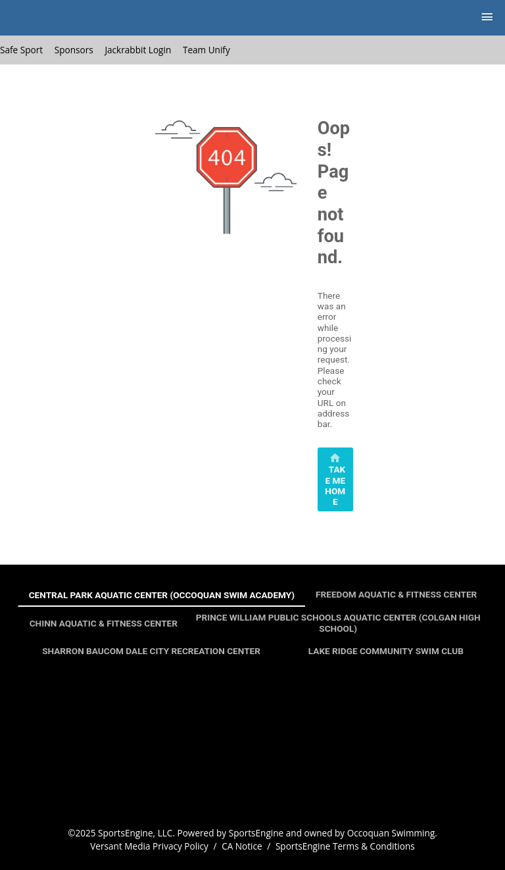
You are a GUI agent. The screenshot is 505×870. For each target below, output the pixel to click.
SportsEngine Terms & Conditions (345, 846)
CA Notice (242, 846)
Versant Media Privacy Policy (149, 846)
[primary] (335, 479)
